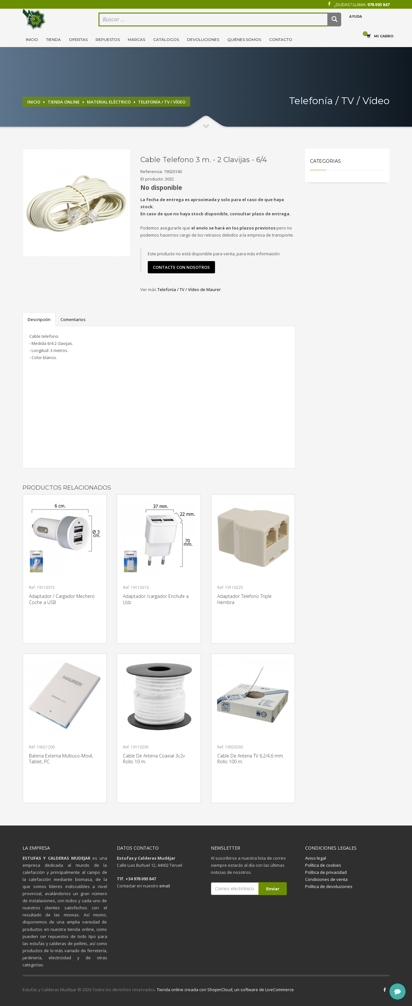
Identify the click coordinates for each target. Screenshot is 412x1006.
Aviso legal (315, 858)
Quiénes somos (244, 39)
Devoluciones (203, 39)
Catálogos (166, 39)
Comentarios (73, 319)
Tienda (53, 39)
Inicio (32, 39)
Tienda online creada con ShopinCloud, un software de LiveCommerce (225, 989)
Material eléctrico (109, 102)
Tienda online (64, 102)
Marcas (136, 39)
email (164, 886)
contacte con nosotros (181, 267)
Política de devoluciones (328, 886)
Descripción (39, 319)
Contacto (280, 39)
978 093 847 (378, 4)
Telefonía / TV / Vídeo (161, 102)
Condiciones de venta (326, 879)
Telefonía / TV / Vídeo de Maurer (189, 289)
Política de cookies (323, 865)
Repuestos (108, 39)
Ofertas (78, 39)
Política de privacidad (326, 872)
